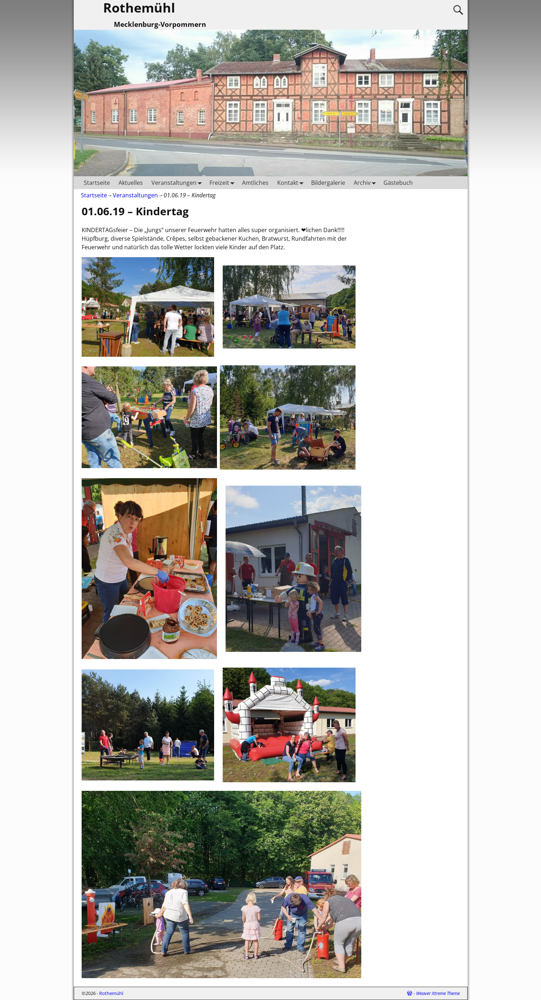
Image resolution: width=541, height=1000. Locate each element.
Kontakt (292, 182)
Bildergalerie (328, 183)
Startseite (97, 183)
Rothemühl (111, 993)
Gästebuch (398, 183)
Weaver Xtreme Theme (438, 993)
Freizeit (223, 182)
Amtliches (255, 183)
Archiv (366, 182)
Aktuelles (131, 183)
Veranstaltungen (178, 182)
